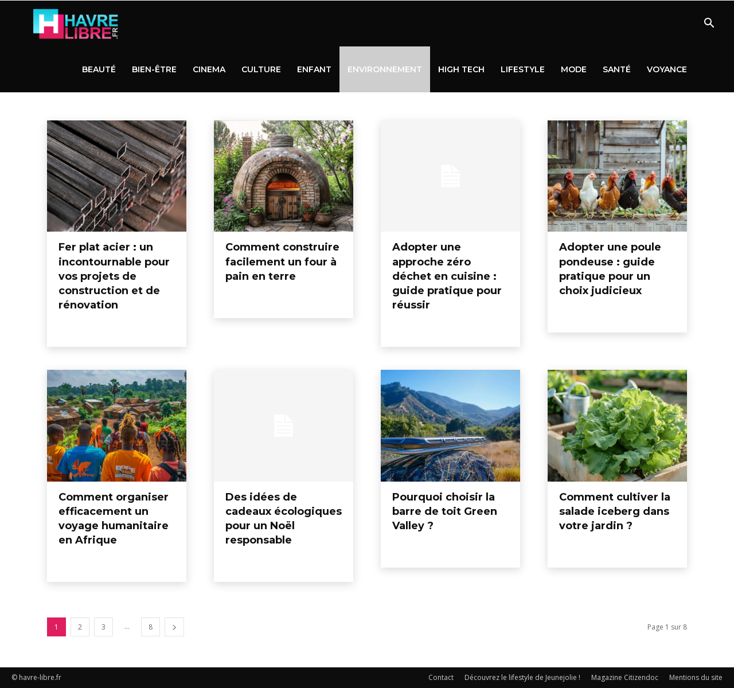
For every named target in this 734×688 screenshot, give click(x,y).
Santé (617, 69)
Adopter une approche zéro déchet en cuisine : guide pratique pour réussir (447, 276)
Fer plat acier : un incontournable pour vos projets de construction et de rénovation (114, 276)
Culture (261, 69)
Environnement (385, 69)
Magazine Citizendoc (624, 677)
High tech (461, 69)
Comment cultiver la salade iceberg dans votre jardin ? (614, 511)
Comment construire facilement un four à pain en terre (282, 261)
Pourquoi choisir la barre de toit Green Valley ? (444, 511)
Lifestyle (523, 69)
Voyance (667, 69)
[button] (709, 24)
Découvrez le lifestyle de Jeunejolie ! (522, 677)
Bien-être (154, 69)
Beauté (99, 69)
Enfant (314, 69)
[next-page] (174, 626)
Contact (441, 677)
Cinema (209, 69)
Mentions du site (696, 677)
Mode (574, 69)
